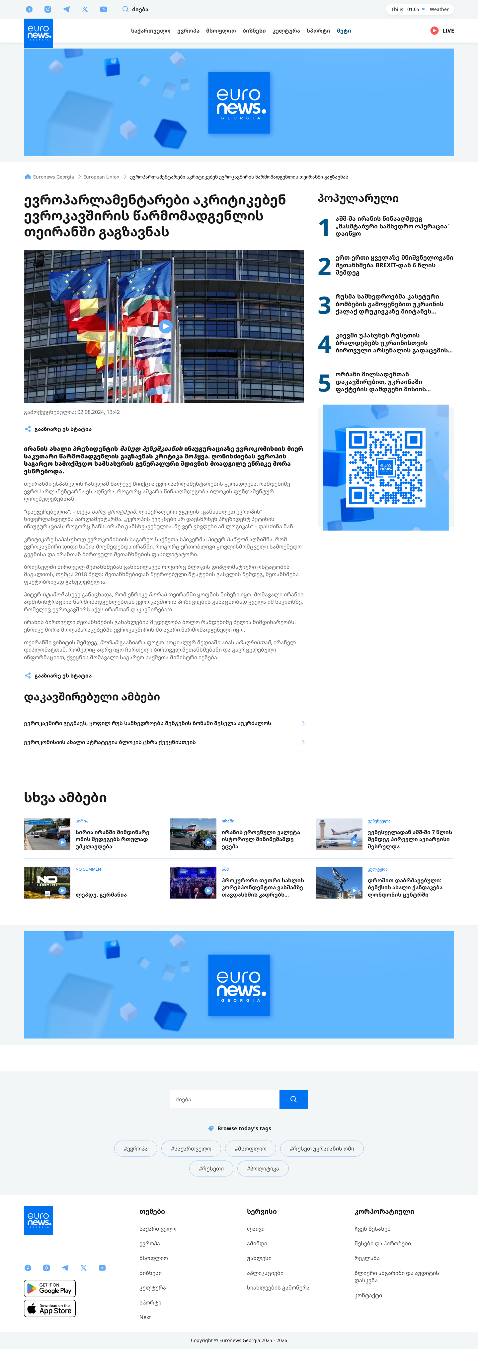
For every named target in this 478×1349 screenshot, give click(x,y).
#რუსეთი (211, 1168)
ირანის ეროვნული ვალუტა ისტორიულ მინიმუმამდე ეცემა (261, 839)
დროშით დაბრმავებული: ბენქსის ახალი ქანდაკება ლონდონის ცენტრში (405, 887)
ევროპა (149, 1243)
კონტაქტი (368, 1295)
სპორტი (150, 1302)
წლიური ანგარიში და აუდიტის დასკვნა (397, 1276)
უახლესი (259, 1258)
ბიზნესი (150, 1273)
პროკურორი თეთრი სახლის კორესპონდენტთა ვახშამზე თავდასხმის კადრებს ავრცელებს (263, 888)
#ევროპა (136, 1148)
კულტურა (378, 869)
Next (145, 1317)
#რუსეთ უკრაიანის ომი (322, 1148)
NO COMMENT (89, 869)
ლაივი (256, 1228)
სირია (82, 821)
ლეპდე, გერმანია (101, 894)
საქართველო (158, 1228)
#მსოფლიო (251, 1148)
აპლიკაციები (265, 1273)
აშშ (225, 869)
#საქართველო (191, 1148)
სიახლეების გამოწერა (278, 1287)
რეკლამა (367, 1258)
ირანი (228, 821)
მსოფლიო (153, 1258)
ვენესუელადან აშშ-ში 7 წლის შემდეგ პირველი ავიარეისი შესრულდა (410, 839)
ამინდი (257, 1243)
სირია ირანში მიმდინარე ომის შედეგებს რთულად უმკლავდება (112, 839)
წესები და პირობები (383, 1243)
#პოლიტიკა (263, 1168)
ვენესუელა (379, 821)
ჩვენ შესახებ (373, 1228)
